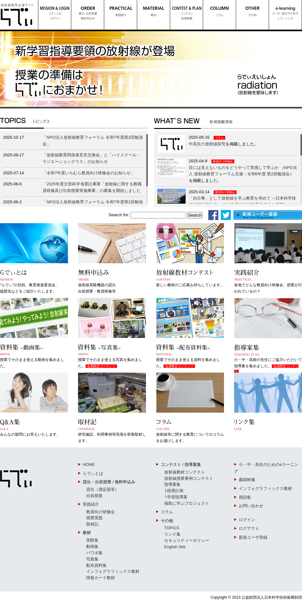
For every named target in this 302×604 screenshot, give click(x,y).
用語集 (245, 497)
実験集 (92, 540)
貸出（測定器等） (102, 489)
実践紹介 (91, 504)
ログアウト (249, 528)
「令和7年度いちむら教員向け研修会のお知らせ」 (88, 173)
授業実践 (94, 517)
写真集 (92, 559)
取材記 (92, 524)
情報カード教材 (100, 577)
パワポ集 (94, 552)
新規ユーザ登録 (253, 537)
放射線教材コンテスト (184, 472)
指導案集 (172, 484)
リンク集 (172, 534)
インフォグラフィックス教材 (112, 571)
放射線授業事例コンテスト (188, 478)
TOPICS (171, 528)
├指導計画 (173, 490)
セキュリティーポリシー (186, 540)
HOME (89, 464)
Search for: (119, 214)
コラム (219, 137)
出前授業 (94, 495)
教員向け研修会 (223, 161)
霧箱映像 (247, 479)
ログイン (247, 519)
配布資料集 (96, 565)
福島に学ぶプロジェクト (186, 503)
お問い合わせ (251, 505)
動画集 (92, 546)
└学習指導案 (175, 497)
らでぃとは (93, 473)
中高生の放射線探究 (207, 144)
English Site (175, 546)
